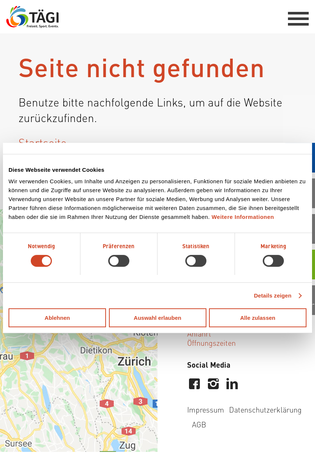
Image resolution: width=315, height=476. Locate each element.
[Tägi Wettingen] (32, 16)
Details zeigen (272, 295)
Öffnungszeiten (211, 343)
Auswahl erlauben (157, 318)
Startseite (43, 142)
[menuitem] (295, 16)
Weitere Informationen (243, 217)
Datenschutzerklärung (265, 409)
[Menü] (295, 16)
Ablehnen (57, 318)
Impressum (205, 409)
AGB (199, 424)
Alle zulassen (257, 318)
